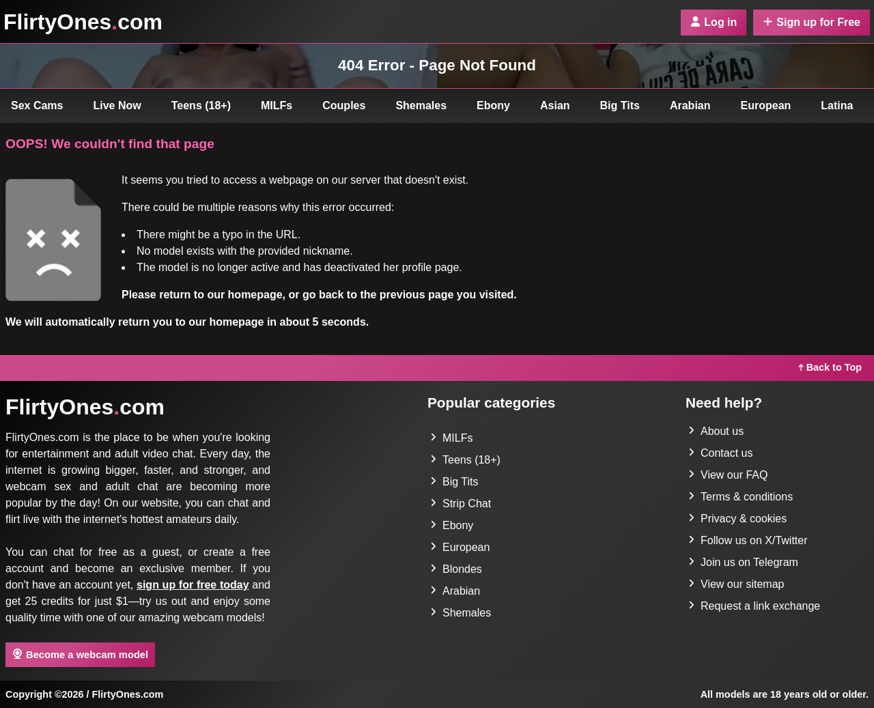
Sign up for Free (811, 22)
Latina (837, 105)
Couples (343, 105)
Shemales (421, 105)
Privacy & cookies (737, 518)
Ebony (493, 105)
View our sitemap (736, 584)
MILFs (276, 105)
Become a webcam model (80, 654)
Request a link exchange (754, 606)
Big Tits (620, 105)
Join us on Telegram (743, 562)
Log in (713, 22)
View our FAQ (727, 475)
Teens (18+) (201, 105)
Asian (555, 105)
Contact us (720, 453)
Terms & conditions (740, 496)
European (766, 105)
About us (716, 431)
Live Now (117, 105)
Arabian (690, 105)
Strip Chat (460, 503)
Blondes (456, 569)
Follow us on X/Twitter (748, 540)
